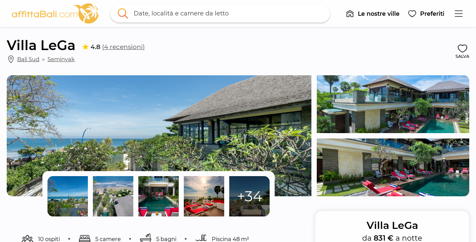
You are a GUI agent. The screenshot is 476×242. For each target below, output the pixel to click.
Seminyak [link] (61, 59)
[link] (55, 13)
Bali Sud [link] (28, 59)
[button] (373, 13)
